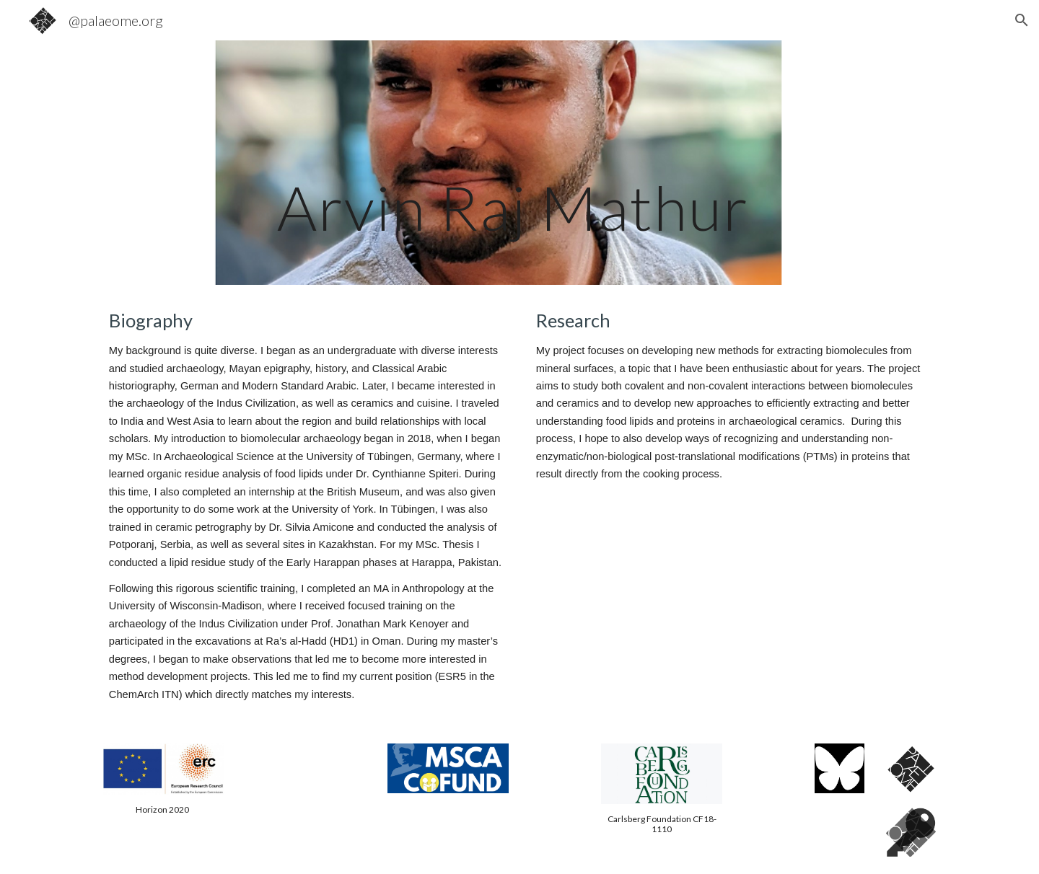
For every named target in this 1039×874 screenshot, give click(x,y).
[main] (519, 162)
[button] (1021, 20)
